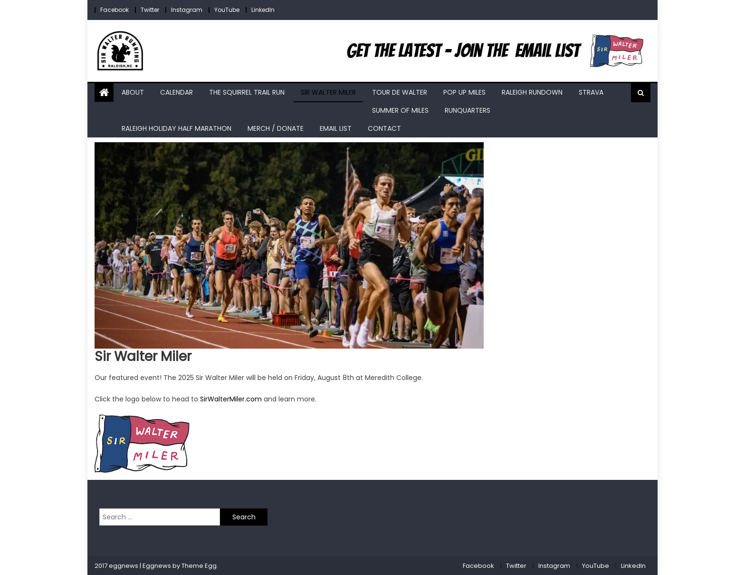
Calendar (176, 92)
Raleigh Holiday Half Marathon (176, 128)
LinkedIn (263, 10)
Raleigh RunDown (532, 92)
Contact (384, 128)
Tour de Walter (399, 92)
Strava (591, 92)
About (133, 92)
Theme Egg (199, 565)
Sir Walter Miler (328, 92)
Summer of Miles (400, 110)
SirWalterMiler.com (231, 399)
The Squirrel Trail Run (247, 92)
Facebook (114, 10)
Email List (336, 128)
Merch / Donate (276, 128)
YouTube (226, 10)
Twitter (150, 10)
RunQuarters (467, 110)
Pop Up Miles (464, 92)
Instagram (186, 10)
